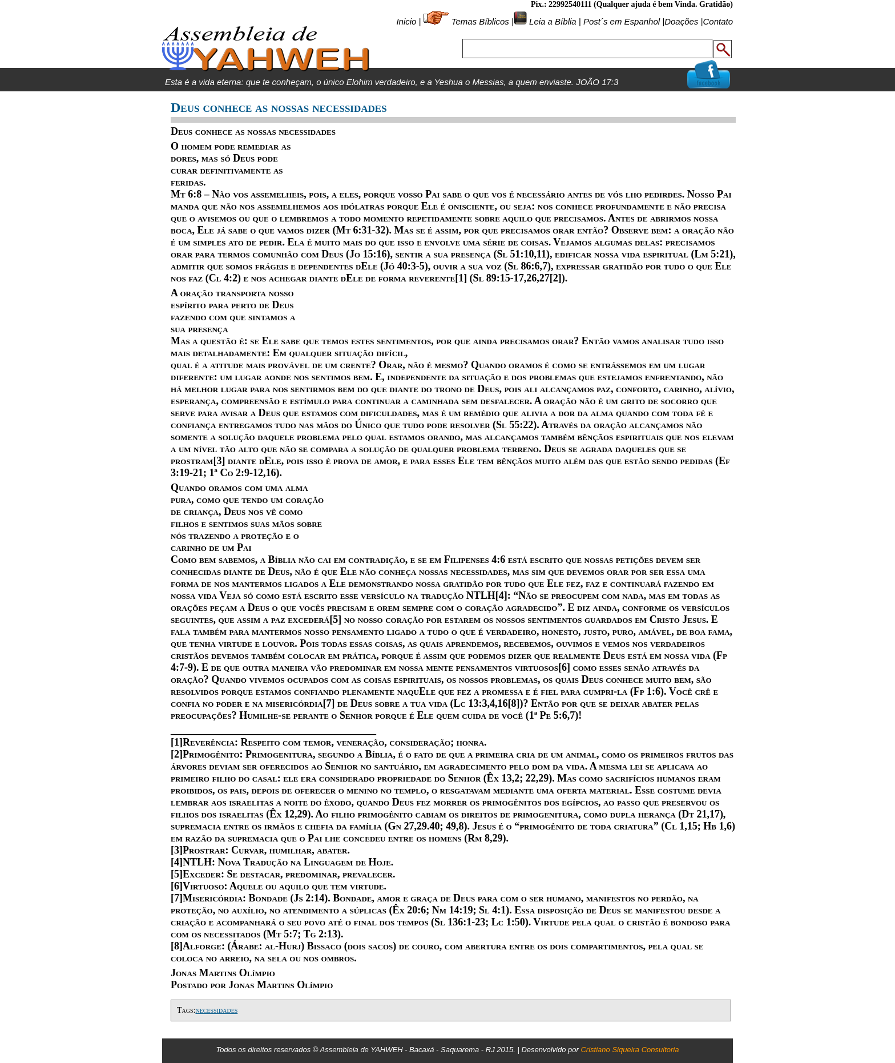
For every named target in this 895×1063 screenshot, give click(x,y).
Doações (681, 21)
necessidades (216, 1010)
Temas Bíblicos (480, 21)
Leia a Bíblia (551, 21)
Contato (718, 21)
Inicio (406, 21)
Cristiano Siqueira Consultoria (629, 1049)
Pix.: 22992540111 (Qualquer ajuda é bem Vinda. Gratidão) (632, 4)
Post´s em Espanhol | (623, 21)
